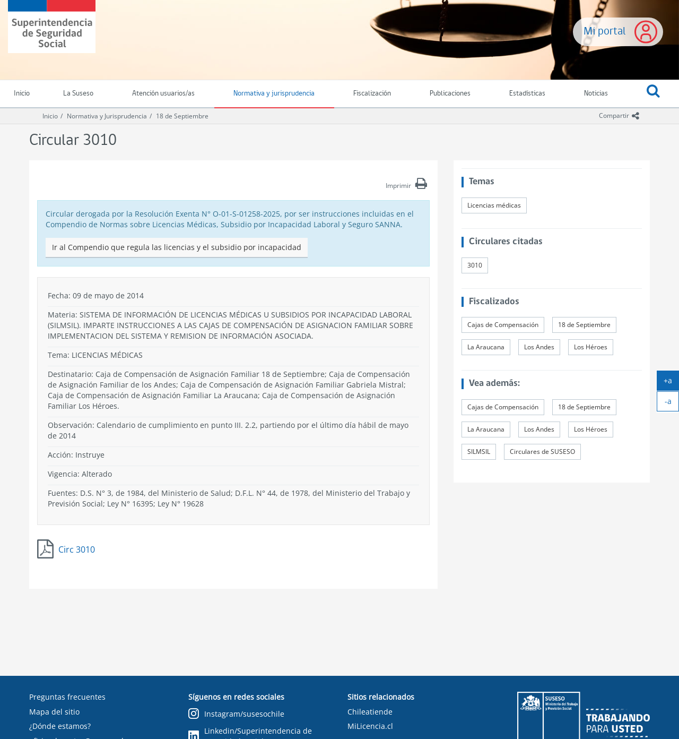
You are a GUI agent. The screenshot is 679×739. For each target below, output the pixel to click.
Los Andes (539, 346)
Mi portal (605, 31)
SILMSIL (478, 451)
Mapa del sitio (54, 712)
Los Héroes (590, 346)
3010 (474, 265)
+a (671, 383)
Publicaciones (450, 94)
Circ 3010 (76, 549)
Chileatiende (370, 712)
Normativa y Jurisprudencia (107, 116)
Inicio (50, 116)
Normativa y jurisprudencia (274, 94)
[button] (653, 94)
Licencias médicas (494, 205)
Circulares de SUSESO (542, 451)
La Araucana (485, 346)
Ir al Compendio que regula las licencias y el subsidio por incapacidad (176, 247)
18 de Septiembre (182, 116)
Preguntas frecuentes (67, 697)
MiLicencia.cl (370, 726)
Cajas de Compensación (502, 324)
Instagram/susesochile (236, 714)
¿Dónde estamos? (60, 726)
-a (672, 403)
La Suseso (78, 94)
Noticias (596, 94)
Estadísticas (527, 94)
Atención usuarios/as (163, 94)
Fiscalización (372, 94)
